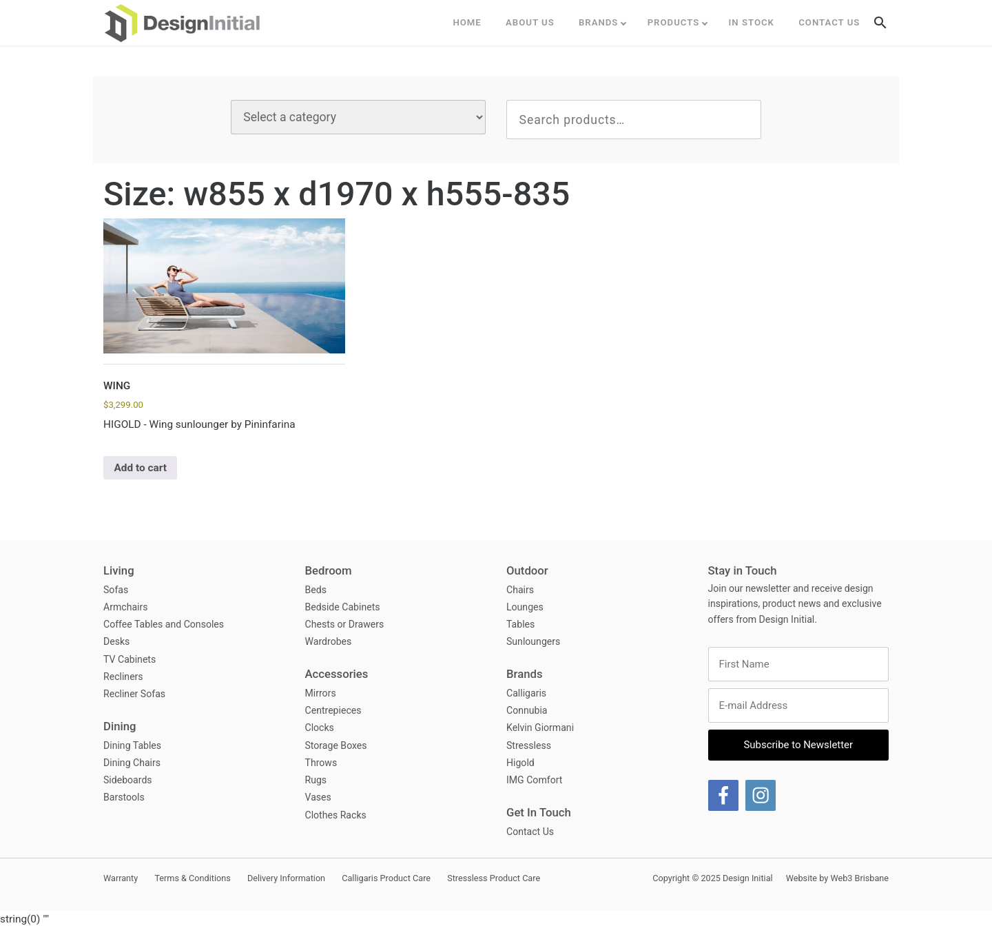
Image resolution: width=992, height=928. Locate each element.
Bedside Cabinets (342, 606)
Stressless (528, 745)
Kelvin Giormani (540, 727)
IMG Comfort (534, 779)
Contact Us (829, 22)
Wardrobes (328, 641)
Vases (318, 797)
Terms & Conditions (192, 878)
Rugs (316, 779)
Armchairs (125, 606)
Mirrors (320, 693)
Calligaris (526, 693)
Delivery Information (286, 878)
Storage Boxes (336, 745)
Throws (321, 762)
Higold (520, 762)
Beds (316, 589)
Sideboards (127, 779)
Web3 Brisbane (859, 878)
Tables (520, 624)
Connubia (527, 710)
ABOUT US (530, 22)
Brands (599, 22)
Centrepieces (333, 710)
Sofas (115, 589)
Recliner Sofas (134, 693)
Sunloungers (533, 641)
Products (674, 22)
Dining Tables (132, 745)
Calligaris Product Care (386, 878)
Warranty (120, 878)
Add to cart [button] (140, 468)
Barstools (124, 797)
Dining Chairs (132, 762)
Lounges (525, 606)
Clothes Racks (335, 815)
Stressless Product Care (493, 878)
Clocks (319, 727)
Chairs (520, 589)
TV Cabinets (129, 659)
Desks (116, 641)
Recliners (123, 676)
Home (467, 22)
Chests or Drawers (344, 624)
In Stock (751, 22)
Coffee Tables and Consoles (163, 624)
